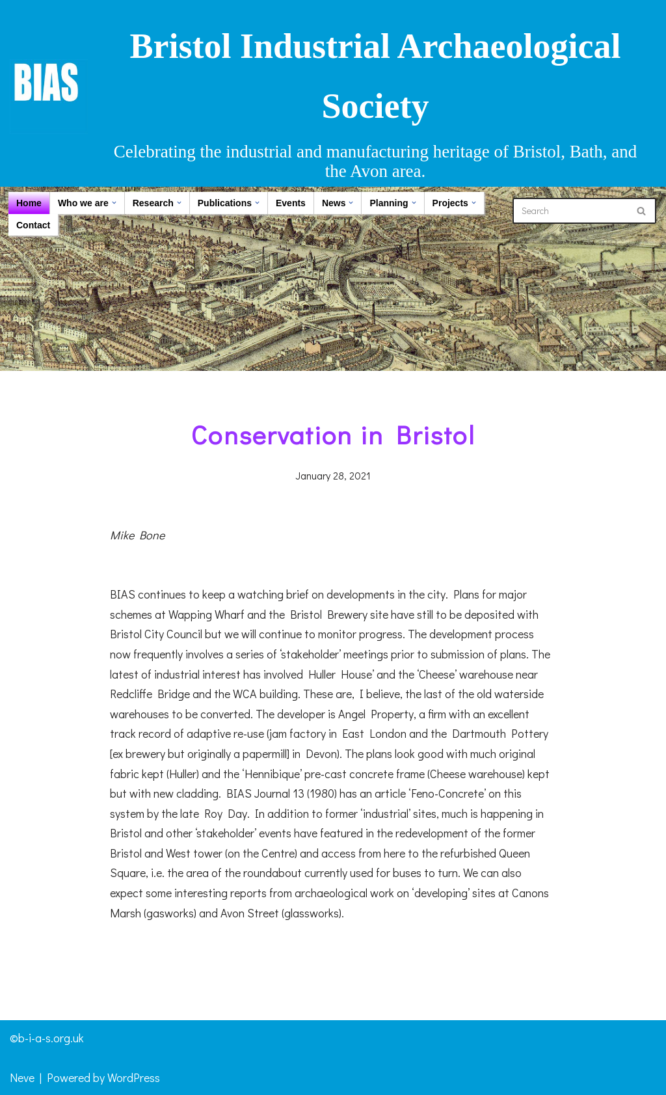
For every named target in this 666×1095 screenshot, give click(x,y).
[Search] (570, 211)
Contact (33, 225)
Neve (22, 1077)
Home (29, 203)
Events (291, 203)
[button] (114, 202)
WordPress (133, 1077)
